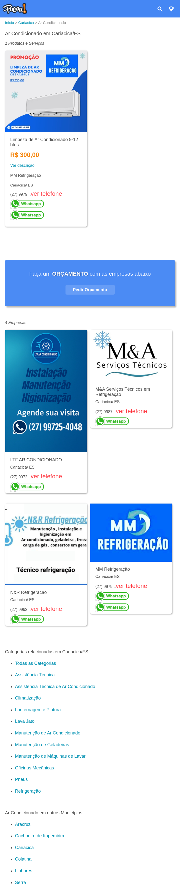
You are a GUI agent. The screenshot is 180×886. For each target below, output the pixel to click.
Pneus (21, 779)
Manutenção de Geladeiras (42, 744)
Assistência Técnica (35, 674)
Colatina (23, 859)
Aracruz (22, 824)
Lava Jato (24, 721)
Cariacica (24, 847)
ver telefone (46, 193)
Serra (20, 882)
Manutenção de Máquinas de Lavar (50, 756)
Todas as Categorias (35, 663)
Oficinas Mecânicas (34, 767)
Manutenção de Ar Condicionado (47, 732)
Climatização (28, 698)
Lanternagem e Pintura (38, 709)
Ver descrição (22, 165)
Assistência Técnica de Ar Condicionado (55, 686)
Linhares (23, 870)
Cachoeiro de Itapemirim (39, 835)
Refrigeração (28, 791)
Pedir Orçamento (90, 289)
